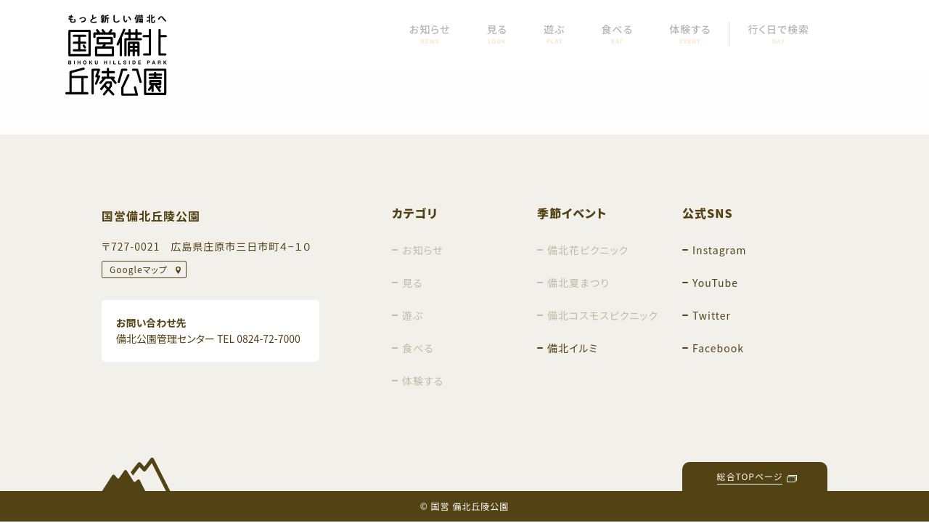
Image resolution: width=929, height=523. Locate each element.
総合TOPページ (750, 476)
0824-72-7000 (268, 338)
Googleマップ (139, 269)
